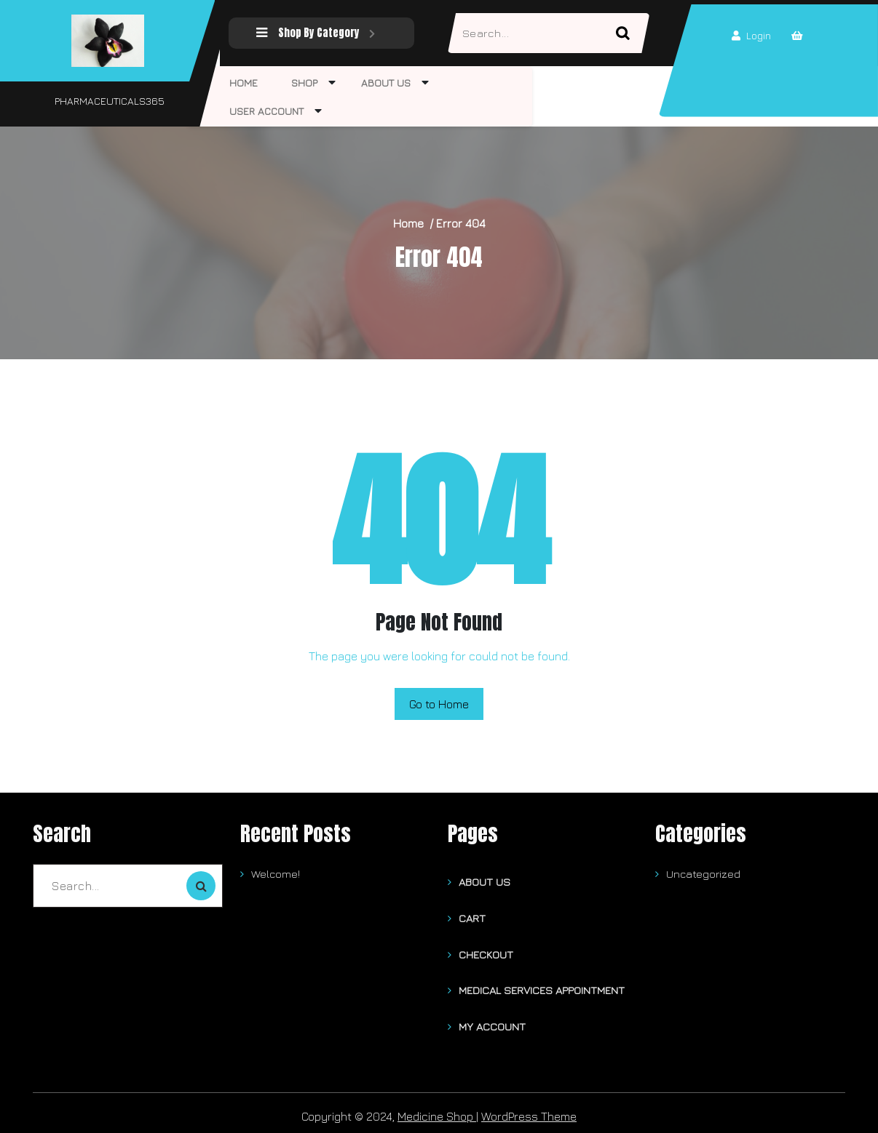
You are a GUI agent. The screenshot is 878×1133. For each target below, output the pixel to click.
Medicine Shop (437, 1109)
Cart (472, 916)
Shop (297, 82)
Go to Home (439, 703)
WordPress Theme (529, 1109)
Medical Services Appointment (542, 986)
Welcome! (275, 874)
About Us (373, 82)
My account (492, 1020)
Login (749, 36)
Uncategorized (703, 874)
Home (241, 82)
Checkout (486, 951)
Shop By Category (313, 33)
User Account (264, 111)
